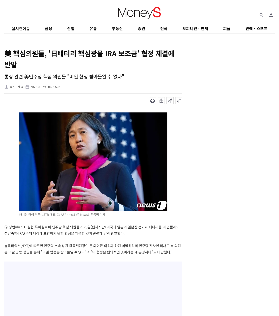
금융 (48, 28)
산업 (71, 28)
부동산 (117, 28)
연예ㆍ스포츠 (256, 28)
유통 (93, 28)
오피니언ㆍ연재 (195, 28)
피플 (227, 28)
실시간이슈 (21, 28)
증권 (141, 28)
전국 (164, 28)
